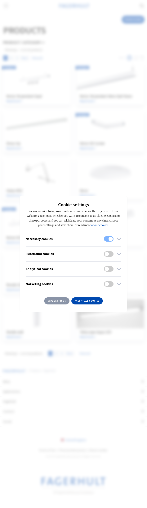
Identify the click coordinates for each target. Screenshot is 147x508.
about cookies (100, 225)
